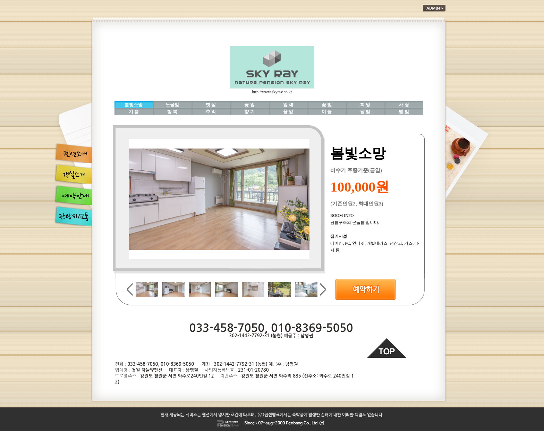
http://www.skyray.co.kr (272, 92)
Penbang (294, 423)
